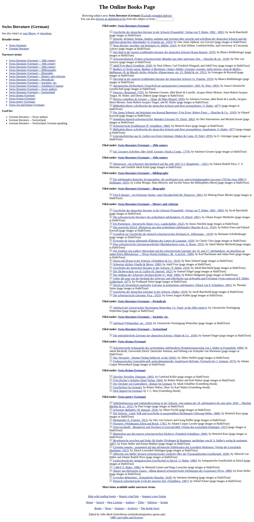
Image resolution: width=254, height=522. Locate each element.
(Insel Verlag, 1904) (138, 380)
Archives (132, 508)
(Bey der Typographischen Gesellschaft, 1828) (171, 453)
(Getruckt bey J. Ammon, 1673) (174, 361)
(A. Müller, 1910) (144, 45)
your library (29, 33)
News (108, 508)
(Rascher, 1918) (142, 477)
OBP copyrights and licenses (126, 517)
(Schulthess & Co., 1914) (146, 260)
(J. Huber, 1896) (126, 467)
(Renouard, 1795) (128, 92)
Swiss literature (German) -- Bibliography (32, 70)
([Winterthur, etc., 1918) (132, 323)
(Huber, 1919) (150, 291)
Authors (130, 502)
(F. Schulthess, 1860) (141, 125)
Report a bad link (129, 496)
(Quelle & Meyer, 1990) (137, 264)
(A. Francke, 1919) (163, 79)
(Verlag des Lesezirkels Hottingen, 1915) (170, 427)
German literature (19, 48)
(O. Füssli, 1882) (154, 119)
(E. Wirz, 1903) (166, 85)
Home (89, 502)
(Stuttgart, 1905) (133, 376)
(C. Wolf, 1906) (146, 274)
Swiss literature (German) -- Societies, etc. (33, 82)
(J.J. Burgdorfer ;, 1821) (160, 163)
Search (100, 502)
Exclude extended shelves (156, 15)
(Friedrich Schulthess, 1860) (160, 433)
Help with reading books (102, 496)
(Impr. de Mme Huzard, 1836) (149, 99)
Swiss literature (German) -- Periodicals (31, 79)
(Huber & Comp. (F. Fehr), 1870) (163, 136)
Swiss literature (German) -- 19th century (32, 63)
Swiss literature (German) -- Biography (31, 73)
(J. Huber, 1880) (155, 460)
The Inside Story (150, 508)
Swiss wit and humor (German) (26, 104)
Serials (164, 502)
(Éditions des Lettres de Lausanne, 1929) (153, 240)
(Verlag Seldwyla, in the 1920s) (144, 357)
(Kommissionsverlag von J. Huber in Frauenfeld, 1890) (178, 347)
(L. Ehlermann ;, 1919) (163, 234)
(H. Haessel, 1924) (135, 409)
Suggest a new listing (154, 496)
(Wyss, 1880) (172, 470)
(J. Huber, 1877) (167, 105)
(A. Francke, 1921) (130, 420)
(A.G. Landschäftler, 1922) (148, 223)
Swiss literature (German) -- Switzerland (32, 92)
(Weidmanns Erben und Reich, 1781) (140, 423)
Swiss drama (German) (22, 95)
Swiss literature (17, 45)
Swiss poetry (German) (22, 101)
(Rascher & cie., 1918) (171, 58)
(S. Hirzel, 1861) (156, 217)
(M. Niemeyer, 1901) (158, 194)
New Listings (114, 502)
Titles (141, 502)
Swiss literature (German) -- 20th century (32, 66)
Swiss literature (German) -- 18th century (32, 60)
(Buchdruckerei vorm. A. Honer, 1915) (158, 244)
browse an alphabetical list (111, 18)
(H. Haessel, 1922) (142, 271)
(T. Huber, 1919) (151, 267)
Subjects (152, 502)
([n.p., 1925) (137, 295)
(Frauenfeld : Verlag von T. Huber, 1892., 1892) (168, 32)
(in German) (142, 383)
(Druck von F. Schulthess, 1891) (172, 285)
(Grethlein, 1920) (132, 65)
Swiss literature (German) (133, 25)
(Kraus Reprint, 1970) (164, 52)
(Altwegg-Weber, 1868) (166, 413)
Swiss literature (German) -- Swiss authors (33, 89)
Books (98, 508)
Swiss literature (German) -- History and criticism (37, 76)
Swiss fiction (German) (22, 98)
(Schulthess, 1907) (150, 481)
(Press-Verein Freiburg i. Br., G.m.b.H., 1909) (177, 252)
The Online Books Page (127, 7)
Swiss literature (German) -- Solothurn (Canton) (36, 85)
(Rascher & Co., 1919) (174, 112)
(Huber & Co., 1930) (155, 335)
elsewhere (46, 33)
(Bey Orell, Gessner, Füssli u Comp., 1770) (151, 151)
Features (119, 508)
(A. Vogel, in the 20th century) (160, 307)
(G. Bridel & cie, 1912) (175, 71)
